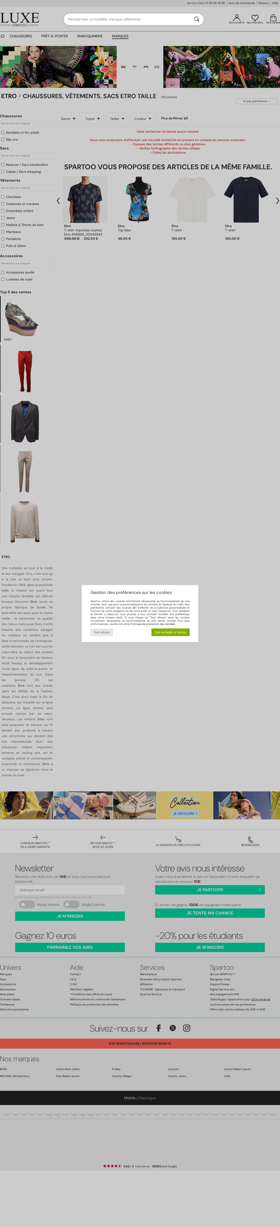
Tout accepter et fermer (170, 632)
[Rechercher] (196, 19)
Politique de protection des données (153, 624)
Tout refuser (102, 632)
